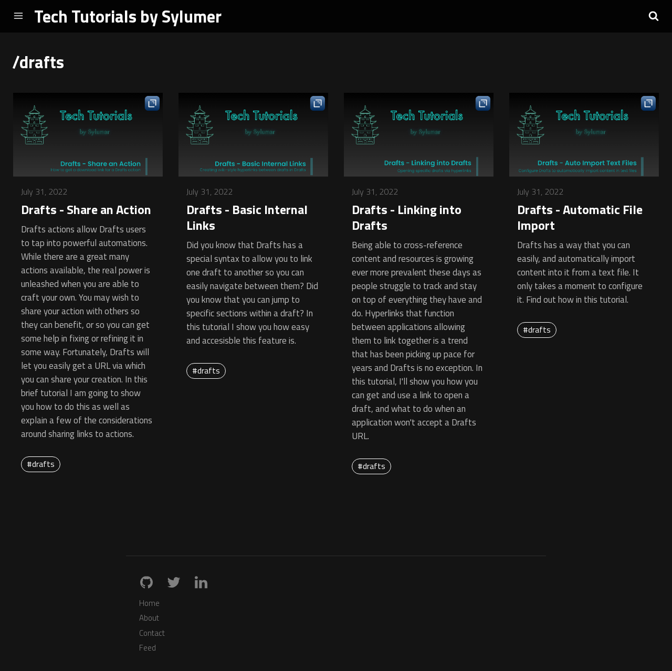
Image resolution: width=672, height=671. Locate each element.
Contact (152, 633)
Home (149, 603)
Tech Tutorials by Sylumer (128, 16)
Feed (147, 647)
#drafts (41, 463)
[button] (654, 16)
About (149, 617)
